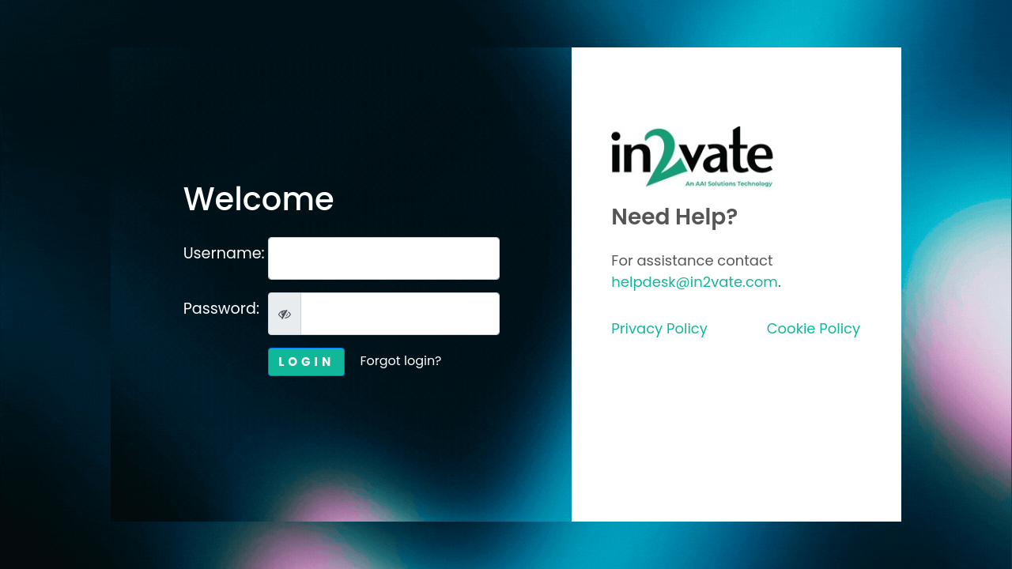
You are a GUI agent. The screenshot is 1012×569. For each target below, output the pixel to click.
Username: (220, 253)
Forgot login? (401, 361)
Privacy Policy (659, 328)
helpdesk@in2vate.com (694, 282)
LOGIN (306, 361)
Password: (220, 308)
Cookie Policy (813, 328)
